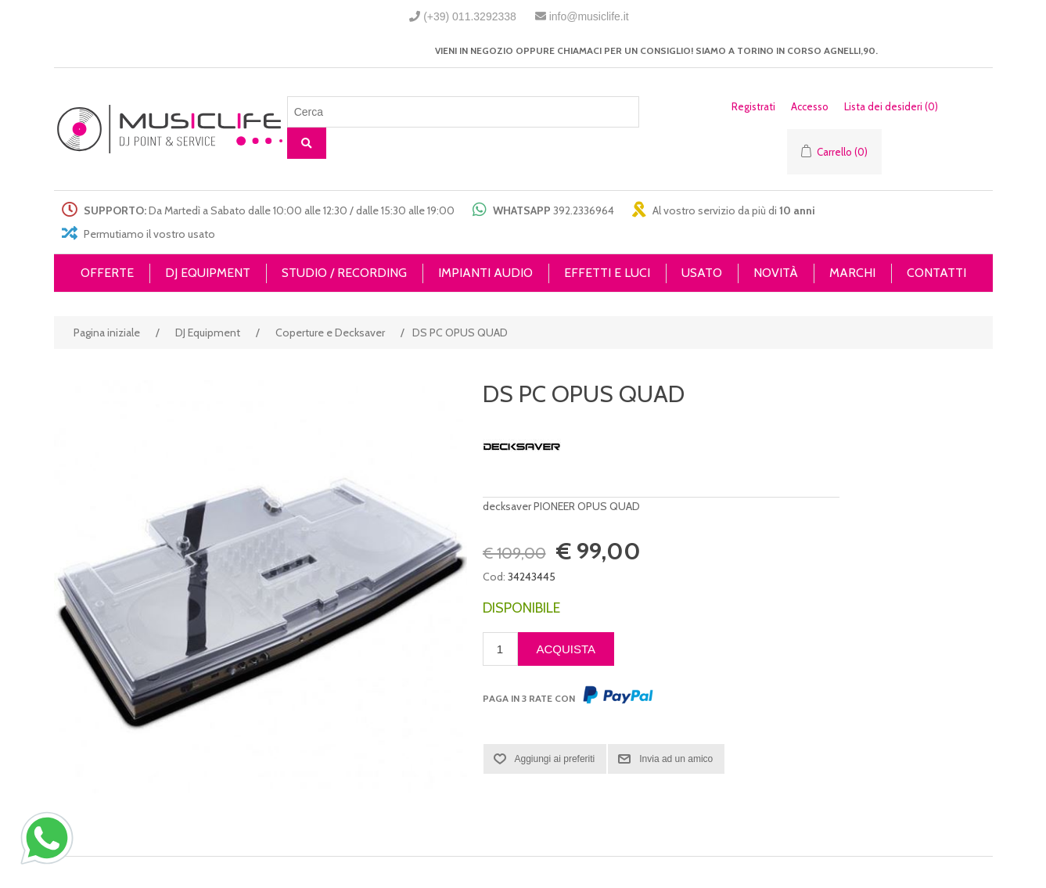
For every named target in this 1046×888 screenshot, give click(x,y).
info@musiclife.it (589, 16)
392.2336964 (583, 210)
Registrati (753, 106)
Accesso (810, 106)
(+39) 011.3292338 (469, 16)
